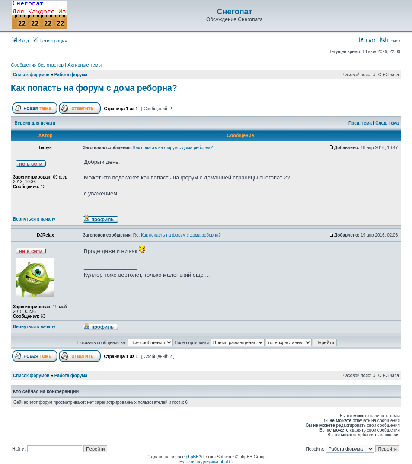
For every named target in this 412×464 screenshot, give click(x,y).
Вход (20, 40)
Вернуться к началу (34, 219)
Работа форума (70, 74)
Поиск (390, 40)
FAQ (367, 40)
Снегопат (234, 11)
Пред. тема (360, 123)
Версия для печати (35, 123)
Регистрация (50, 40)
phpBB (192, 456)
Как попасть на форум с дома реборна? (94, 88)
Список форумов (31, 74)
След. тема (387, 123)
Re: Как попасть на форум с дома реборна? (177, 235)
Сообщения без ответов (37, 64)
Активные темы (84, 64)
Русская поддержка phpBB (206, 461)
